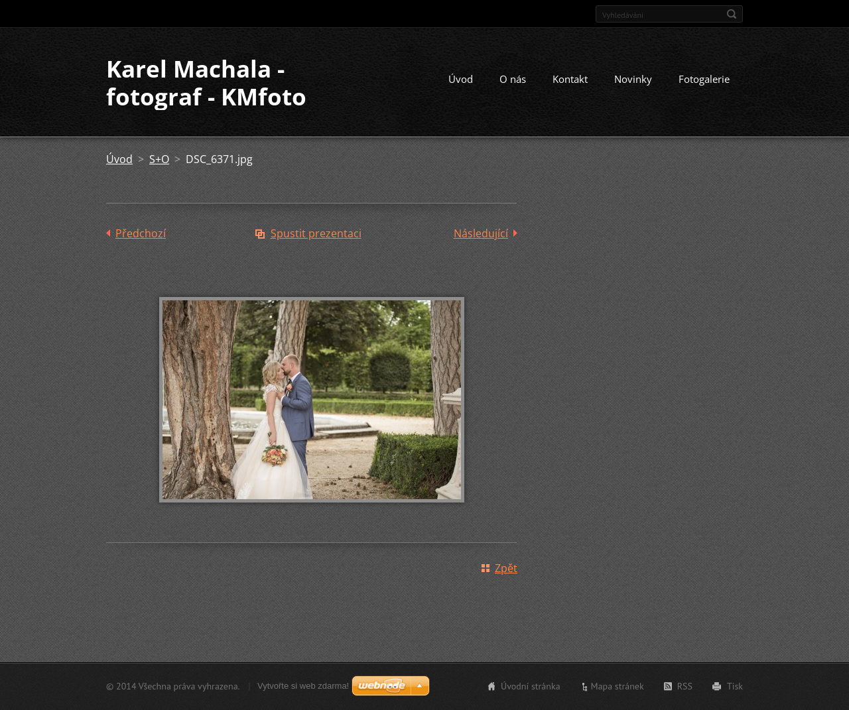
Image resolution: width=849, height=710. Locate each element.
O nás (512, 79)
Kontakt (570, 79)
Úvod (460, 79)
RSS (684, 686)
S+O (159, 159)
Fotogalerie (704, 79)
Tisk (735, 686)
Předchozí (140, 233)
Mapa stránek (617, 686)
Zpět (506, 568)
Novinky (633, 79)
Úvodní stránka (530, 686)
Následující (481, 233)
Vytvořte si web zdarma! (303, 686)
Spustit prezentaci (316, 233)
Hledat (731, 14)
